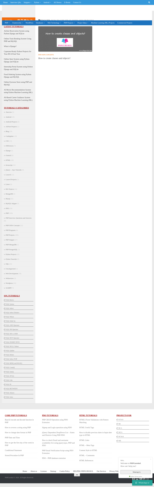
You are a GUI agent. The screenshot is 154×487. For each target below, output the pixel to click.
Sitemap (53, 479)
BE (119, 432)
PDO (7, 216)
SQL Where (10, 325)
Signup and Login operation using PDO (57, 435)
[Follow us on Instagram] (31, 28)
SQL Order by (10, 329)
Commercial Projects (124, 23)
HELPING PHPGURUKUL (83, 479)
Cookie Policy (65, 479)
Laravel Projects (11, 187)
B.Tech (121, 427)
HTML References (86, 468)
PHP (6, 23)
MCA (120, 440)
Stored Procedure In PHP (14, 463)
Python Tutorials (11, 267)
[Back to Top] (77, 482)
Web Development (12, 281)
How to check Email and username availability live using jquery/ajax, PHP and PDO (58, 450)
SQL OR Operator (12, 337)
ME (120, 448)
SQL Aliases (10, 401)
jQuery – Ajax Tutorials (13, 178)
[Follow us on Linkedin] (28, 28)
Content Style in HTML (88, 458)
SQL (7, 272)
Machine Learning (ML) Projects (103, 23)
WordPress (29, 23)
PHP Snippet (10, 248)
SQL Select (10, 316)
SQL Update (10, 358)
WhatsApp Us (136, 473)
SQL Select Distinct (12, 320)
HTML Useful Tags (86, 435)
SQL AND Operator (12, 333)
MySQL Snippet (11, 211)
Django (8, 158)
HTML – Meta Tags (86, 453)
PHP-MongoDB (11, 252)
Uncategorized (10, 277)
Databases (39, 23)
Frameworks (16, 23)
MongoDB (9, 202)
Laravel (8, 182)
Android (46, 2)
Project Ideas (82, 23)
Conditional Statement (13, 458)
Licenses (43, 479)
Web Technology (54, 23)
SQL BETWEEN (11, 396)
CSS (7, 149)
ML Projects (10, 197)
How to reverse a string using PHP (18, 435)
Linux (8, 192)
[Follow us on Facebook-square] (18, 28)
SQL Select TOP (11, 367)
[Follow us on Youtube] (25, 28)
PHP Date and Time (12, 445)
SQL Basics (10, 308)
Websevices (10, 286)
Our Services (101, 479)
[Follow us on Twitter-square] (22, 28)
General (8, 163)
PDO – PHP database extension (54, 466)
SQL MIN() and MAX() (14, 371)
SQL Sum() (10, 380)
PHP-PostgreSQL (11, 257)
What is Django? (10, 54)
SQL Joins (9, 405)
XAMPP (8, 296)
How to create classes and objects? (54, 66)
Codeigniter (10, 144)
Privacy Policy (115, 479)
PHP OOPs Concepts (46, 62)
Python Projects (11, 262)
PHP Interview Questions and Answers (19, 226)
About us (33, 479)
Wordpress (9, 291)
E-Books (67, 2)
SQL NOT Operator (12, 346)
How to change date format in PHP (18, 440)
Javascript (9, 173)
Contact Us (77, 2)
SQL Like (9, 388)
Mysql (8, 206)
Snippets (27, 2)
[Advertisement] (113, 12)
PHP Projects (68, 23)
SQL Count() (10, 375)
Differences (9, 154)
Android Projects (11, 130)
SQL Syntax (10, 312)
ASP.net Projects (11, 134)
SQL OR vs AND (12, 341)
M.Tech (121, 444)
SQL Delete (10, 363)
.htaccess (9, 120)
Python (36, 2)
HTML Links (84, 448)
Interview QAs (15, 2)
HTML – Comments (86, 463)
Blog (7, 139)
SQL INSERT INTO (13, 350)
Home (5, 2)
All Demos (57, 2)
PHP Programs (11, 238)
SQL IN (8, 392)
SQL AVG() (10, 384)
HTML (8, 168)
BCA (120, 436)
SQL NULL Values (12, 354)
